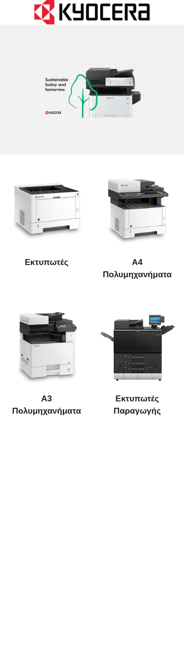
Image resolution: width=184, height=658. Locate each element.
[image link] (91, 11)
